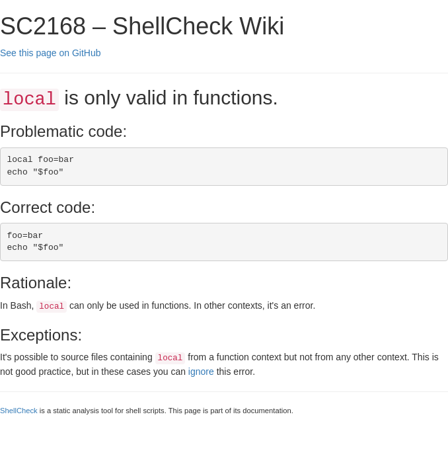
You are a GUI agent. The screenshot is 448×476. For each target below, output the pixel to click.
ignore (201, 371)
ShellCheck (19, 411)
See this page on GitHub (50, 53)
